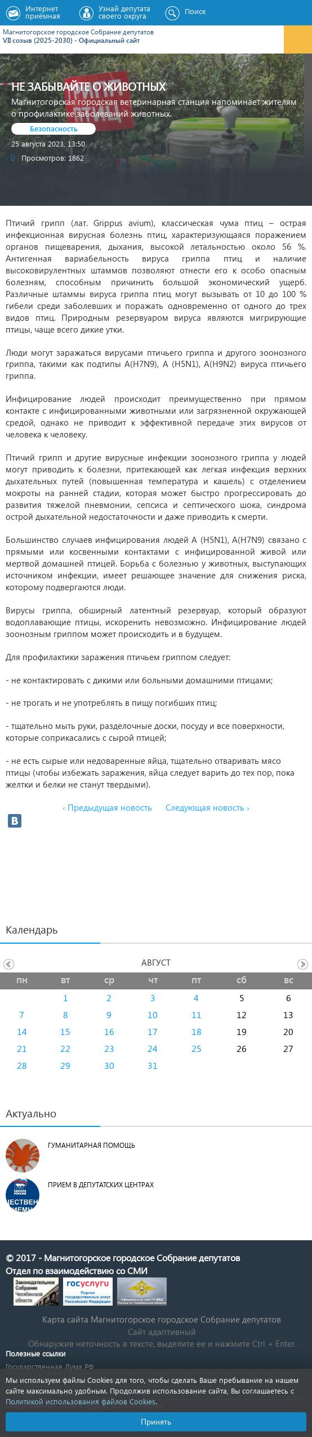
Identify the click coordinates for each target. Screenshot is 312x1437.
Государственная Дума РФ (49, 1366)
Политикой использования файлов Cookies (80, 1401)
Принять (156, 1421)
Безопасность (54, 128)
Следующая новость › (207, 807)
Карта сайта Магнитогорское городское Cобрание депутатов (161, 1319)
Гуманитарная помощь (91, 1145)
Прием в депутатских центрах (101, 1184)
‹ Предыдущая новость (107, 807)
